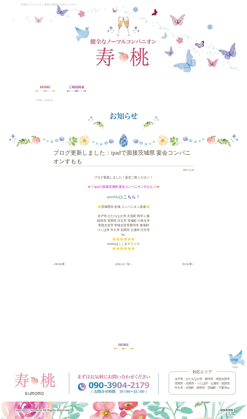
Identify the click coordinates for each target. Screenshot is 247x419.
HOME (45, 88)
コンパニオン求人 (139, 88)
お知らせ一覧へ (123, 264)
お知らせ (49, 100)
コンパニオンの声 (170, 88)
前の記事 (60, 264)
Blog (202, 88)
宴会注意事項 (107, 88)
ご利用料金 (76, 88)
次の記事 (187, 264)
